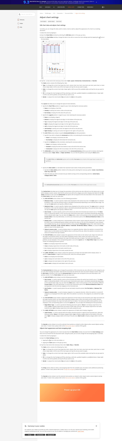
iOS (54, 13)
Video (21, 23)
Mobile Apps (48, 13)
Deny (29, 435)
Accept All (51, 435)
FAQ (21, 27)
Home (41, 13)
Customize (40, 435)
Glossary (22, 19)
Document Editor (69, 13)
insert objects (43, 21)
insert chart (58, 21)
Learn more (81, 431)
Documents (60, 13)
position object (51, 21)
